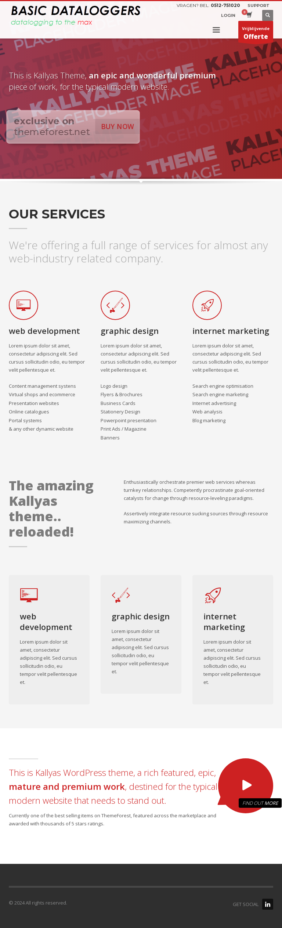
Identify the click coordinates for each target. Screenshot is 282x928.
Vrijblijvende (255, 34)
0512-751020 (225, 5)
